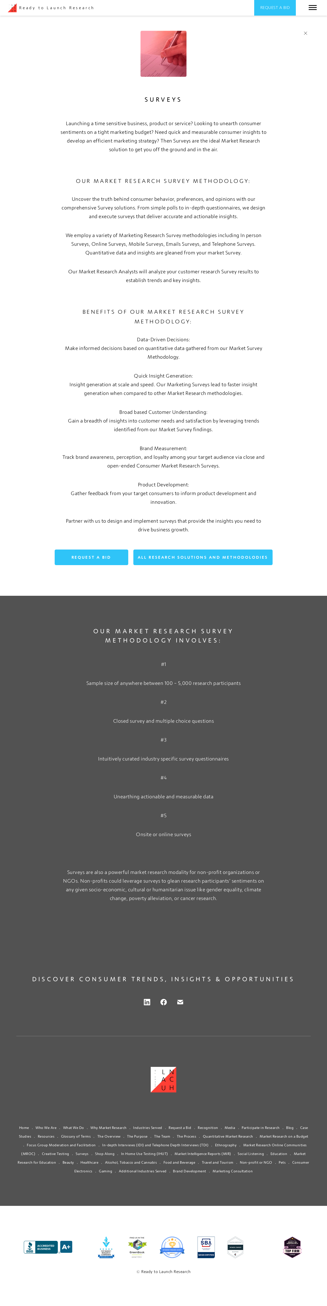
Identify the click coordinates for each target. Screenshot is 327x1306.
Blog (290, 1127)
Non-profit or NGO (256, 1162)
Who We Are (46, 1127)
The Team (162, 1136)
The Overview (109, 1136)
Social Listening (251, 1153)
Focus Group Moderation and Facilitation (61, 1145)
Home (24, 1127)
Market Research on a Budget (284, 1136)
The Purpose (137, 1136)
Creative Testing (55, 1153)
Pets (282, 1162)
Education (279, 1153)
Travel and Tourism (217, 1162)
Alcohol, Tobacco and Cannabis (131, 1162)
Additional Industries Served (143, 1171)
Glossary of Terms (76, 1136)
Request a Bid (275, 7)
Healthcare (89, 1162)
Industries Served (147, 1127)
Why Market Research (108, 1127)
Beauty (68, 1162)
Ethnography (226, 1145)
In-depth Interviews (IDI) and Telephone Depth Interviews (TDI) (155, 1145)
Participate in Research (261, 1127)
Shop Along (104, 1153)
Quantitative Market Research (228, 1136)
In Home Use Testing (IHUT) (144, 1153)
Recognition (208, 1127)
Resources (46, 1136)
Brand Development (189, 1171)
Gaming (105, 1171)
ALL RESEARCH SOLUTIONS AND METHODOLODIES (203, 557)
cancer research (198, 898)
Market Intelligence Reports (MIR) (202, 1153)
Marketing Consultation (233, 1171)
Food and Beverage (179, 1162)
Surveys (82, 1153)
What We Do (73, 1127)
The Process (186, 1136)
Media (230, 1127)
